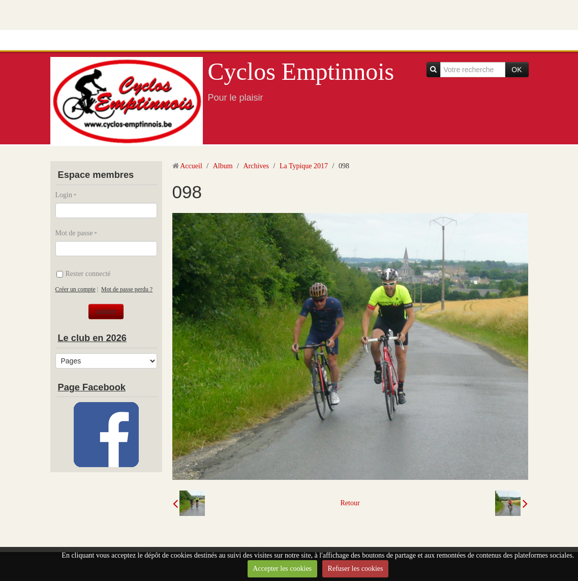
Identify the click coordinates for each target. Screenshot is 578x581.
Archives (256, 166)
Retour (349, 503)
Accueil (191, 166)
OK (516, 70)
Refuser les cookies (355, 568)
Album (223, 166)
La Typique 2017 (304, 166)
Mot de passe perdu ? (127, 289)
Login (63, 195)
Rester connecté (83, 274)
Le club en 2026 (92, 338)
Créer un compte (75, 289)
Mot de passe (74, 233)
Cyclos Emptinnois (301, 71)
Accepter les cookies (282, 568)
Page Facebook (92, 387)
